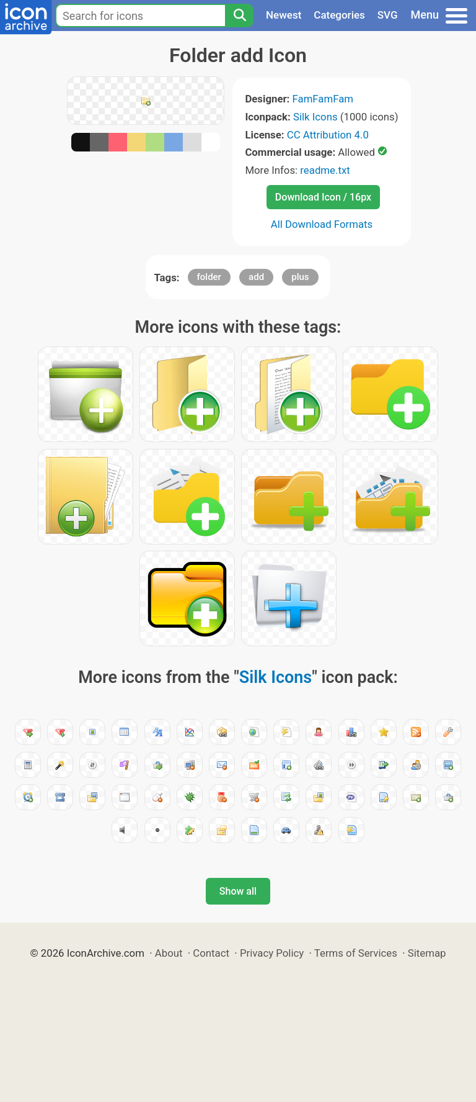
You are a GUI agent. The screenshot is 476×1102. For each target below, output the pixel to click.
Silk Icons (315, 117)
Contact (211, 953)
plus (300, 276)
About (169, 953)
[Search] (239, 15)
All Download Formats (322, 224)
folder (209, 276)
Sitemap (427, 953)
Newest (283, 15)
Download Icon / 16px (323, 197)
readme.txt (325, 170)
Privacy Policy (272, 953)
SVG (387, 15)
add (256, 276)
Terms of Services (355, 953)
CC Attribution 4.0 (328, 135)
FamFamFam (323, 99)
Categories (339, 15)
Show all (238, 891)
